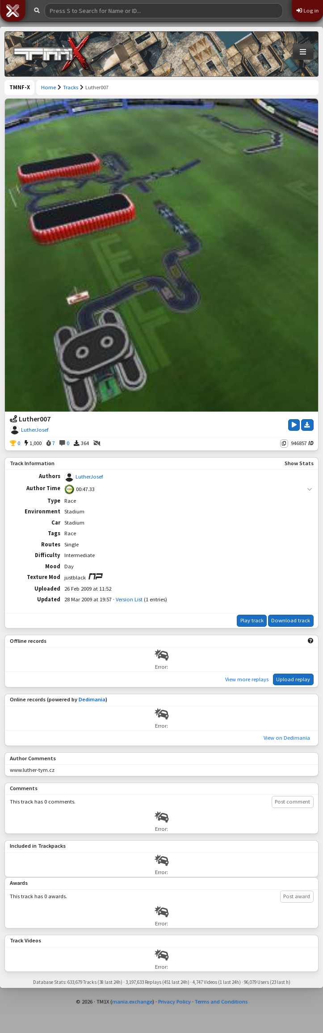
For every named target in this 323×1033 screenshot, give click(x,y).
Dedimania (92, 699)
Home (48, 87)
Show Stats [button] (299, 463)
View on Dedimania (287, 737)
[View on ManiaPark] (95, 576)
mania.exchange (132, 1001)
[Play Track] (294, 425)
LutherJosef (34, 429)
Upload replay (293, 679)
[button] (12, 10)
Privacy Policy (174, 1001)
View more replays (246, 679)
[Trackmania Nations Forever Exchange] (52, 54)
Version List (129, 599)
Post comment (292, 801)
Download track (290, 620)
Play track (252, 620)
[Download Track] (307, 425)
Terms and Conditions (221, 1001)
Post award (296, 896)
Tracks (70, 87)
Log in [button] (307, 10)
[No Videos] (97, 443)
